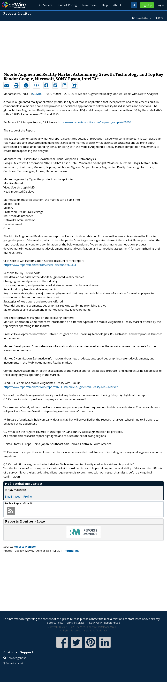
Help (105, 5)
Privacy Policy (94, 622)
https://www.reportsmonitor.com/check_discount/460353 (39, 265)
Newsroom (89, 5)
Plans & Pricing (67, 5)
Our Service (45, 5)
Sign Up (147, 5)
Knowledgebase (16, 658)
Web (17, 496)
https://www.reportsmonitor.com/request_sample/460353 (94, 122)
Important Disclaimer (95, 630)
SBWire (14, 5)
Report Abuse (112, 622)
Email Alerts (143, 18)
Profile (27, 496)
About (117, 5)
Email (8, 496)
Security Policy (55, 622)
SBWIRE (37, 94)
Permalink (72, 551)
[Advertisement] (83, 45)
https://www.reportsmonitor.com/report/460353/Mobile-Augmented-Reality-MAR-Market (60, 387)
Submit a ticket (14, 663)
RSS (160, 18)
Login (160, 5)
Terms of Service (75, 622)
